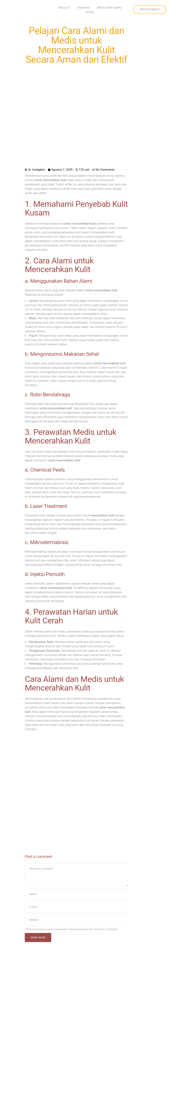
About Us (64, 7)
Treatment (83, 7)
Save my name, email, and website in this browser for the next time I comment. (73, 929)
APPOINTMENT (149, 9)
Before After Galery (109, 7)
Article (90, 11)
